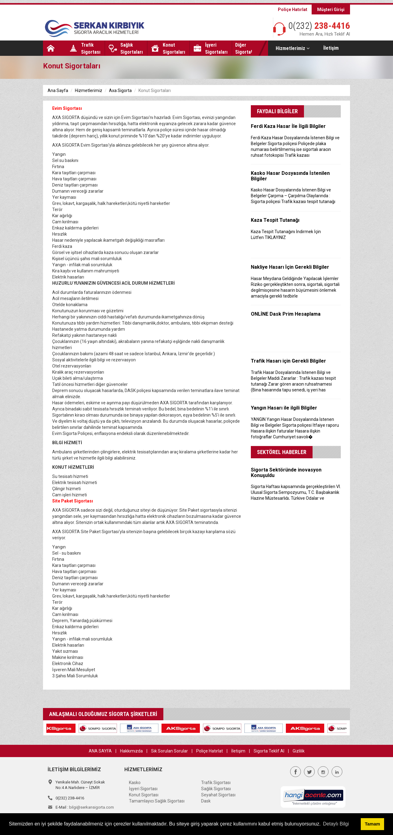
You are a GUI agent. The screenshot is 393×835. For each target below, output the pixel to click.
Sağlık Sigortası (216, 788)
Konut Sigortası (143, 794)
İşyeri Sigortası (143, 788)
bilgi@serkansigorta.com (91, 807)
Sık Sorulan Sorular (169, 750)
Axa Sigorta (120, 90)
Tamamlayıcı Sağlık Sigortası (157, 800)
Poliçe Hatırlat (292, 9)
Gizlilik (299, 750)
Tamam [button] (372, 824)
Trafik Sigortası (216, 782)
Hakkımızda (131, 750)
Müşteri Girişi (330, 9)
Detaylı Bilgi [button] (336, 823)
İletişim (331, 48)
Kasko (135, 782)
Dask (206, 800)
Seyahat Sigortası (218, 794)
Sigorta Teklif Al (269, 750)
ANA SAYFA (100, 750)
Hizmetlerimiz (292, 48)
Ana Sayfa (58, 90)
